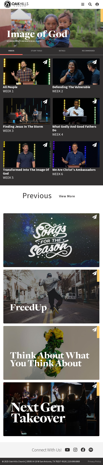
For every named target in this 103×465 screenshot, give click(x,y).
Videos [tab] (11, 51)
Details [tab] (62, 51)
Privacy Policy (94, 461)
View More (67, 196)
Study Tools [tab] (36, 51)
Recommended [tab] (88, 51)
